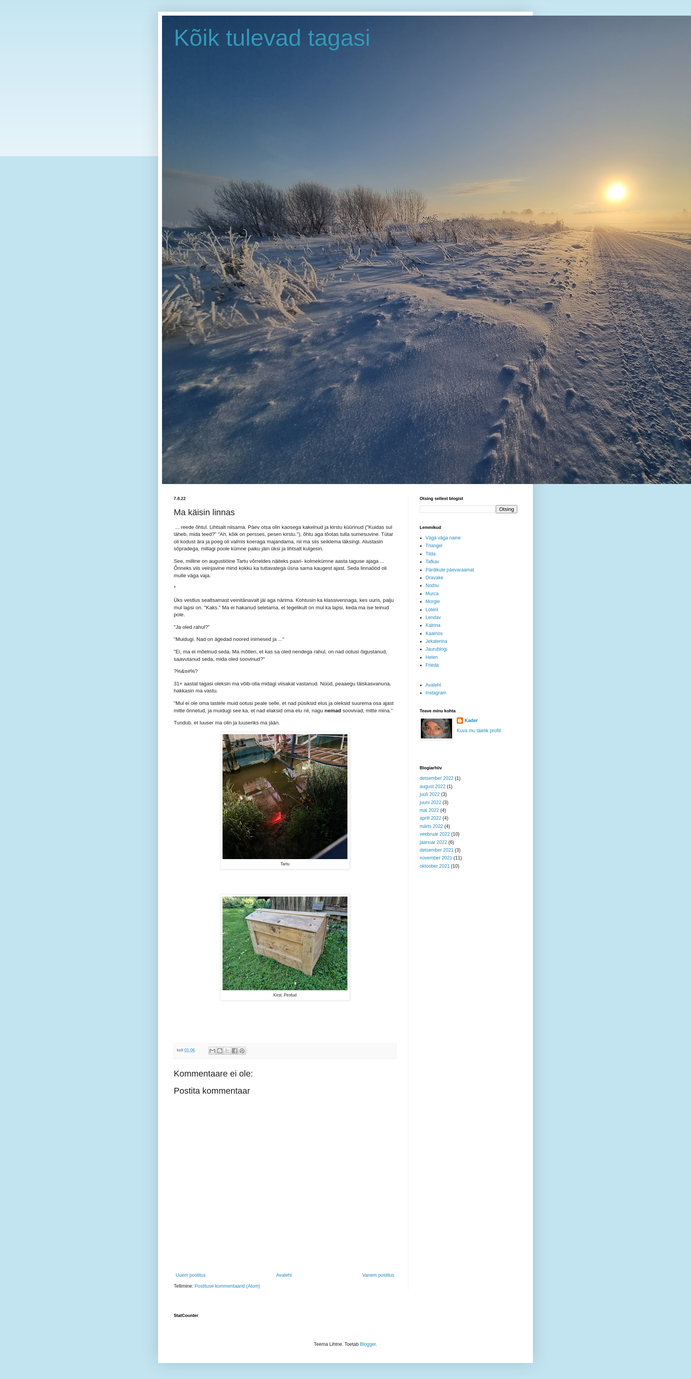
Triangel (434, 545)
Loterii (432, 609)
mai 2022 (429, 810)
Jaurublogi (436, 649)
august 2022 (432, 786)
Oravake (434, 577)
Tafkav (432, 561)
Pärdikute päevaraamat (450, 570)
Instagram (436, 693)
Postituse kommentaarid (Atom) (227, 1286)
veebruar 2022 (435, 834)
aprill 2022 (430, 818)
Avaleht (284, 1275)
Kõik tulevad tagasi (272, 38)
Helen (432, 657)
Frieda (432, 665)
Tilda (431, 554)
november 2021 (436, 858)
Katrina (433, 625)
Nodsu (432, 585)
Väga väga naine (443, 538)
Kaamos (434, 633)
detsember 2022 (437, 778)
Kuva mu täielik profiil (479, 730)
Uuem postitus (191, 1275)
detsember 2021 (437, 850)
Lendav (433, 617)
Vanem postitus (378, 1275)
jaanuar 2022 (433, 842)
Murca (432, 593)
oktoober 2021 (435, 866)
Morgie (433, 601)
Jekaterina (436, 641)
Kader (471, 720)
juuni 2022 (430, 802)
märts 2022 (431, 826)
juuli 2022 (430, 794)
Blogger (368, 1344)
